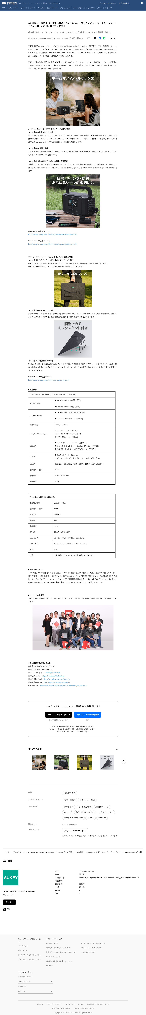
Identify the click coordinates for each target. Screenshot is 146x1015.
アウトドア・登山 (87, 800)
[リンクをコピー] (116, 38)
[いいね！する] (88, 38)
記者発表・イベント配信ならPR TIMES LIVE (61, 952)
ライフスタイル (79, 8)
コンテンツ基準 (69, 1004)
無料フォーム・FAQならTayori (91, 948)
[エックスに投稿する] (95, 38)
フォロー (9, 902)
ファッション (65, 8)
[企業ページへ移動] (10, 878)
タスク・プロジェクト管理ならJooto (93, 943)
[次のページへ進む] (123, 761)
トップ (6, 852)
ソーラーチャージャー (73, 818)
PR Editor (49, 966)
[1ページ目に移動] (116, 749)
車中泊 (87, 812)
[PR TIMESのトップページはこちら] (31, 3)
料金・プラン (22, 950)
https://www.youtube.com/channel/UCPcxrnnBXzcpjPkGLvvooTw (63, 686)
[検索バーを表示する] (142, 3)
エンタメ (41, 8)
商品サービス (69, 793)
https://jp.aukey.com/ (53, 673)
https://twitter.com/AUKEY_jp (53, 676)
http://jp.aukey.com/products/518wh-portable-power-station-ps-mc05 (52, 234)
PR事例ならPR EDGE (88, 952)
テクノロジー (12, 8)
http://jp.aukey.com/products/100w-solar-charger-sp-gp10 (48, 380)
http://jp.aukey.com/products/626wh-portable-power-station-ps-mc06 (52, 244)
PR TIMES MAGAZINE (53, 957)
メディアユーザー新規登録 (87, 715)
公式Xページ (22, 987)
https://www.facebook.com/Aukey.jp (57, 679)
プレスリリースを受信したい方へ (29, 955)
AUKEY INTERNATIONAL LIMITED (41, 852)
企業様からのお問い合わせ (61, 1008)
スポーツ (108, 8)
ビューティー (52, 8)
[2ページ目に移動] (117, 749)
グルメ (99, 8)
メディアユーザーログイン (58, 715)
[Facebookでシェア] (100, 38)
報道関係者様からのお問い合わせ (97, 1004)
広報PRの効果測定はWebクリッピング (59, 961)
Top (3, 8)
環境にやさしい (102, 807)
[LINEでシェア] (104, 38)
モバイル (23, 8)
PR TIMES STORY (52, 943)
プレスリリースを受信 (107, 3)
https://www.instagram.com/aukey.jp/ (57, 682)
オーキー (102, 818)
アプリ (32, 8)
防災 (78, 812)
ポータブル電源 (84, 807)
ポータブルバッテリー (103, 812)
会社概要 (40, 1004)
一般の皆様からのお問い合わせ (83, 1008)
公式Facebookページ (25, 977)
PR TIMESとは (23, 946)
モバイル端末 (69, 800)
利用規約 (80, 1004)
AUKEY (90, 818)
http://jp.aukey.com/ (69, 824)
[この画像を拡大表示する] (39, 762)
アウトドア (68, 807)
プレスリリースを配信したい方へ (29, 959)
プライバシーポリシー (53, 1004)
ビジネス (91, 8)
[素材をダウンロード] (111, 38)
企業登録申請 (124, 3)
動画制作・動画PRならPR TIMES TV (58, 948)
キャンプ (68, 812)
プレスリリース (18, 852)
